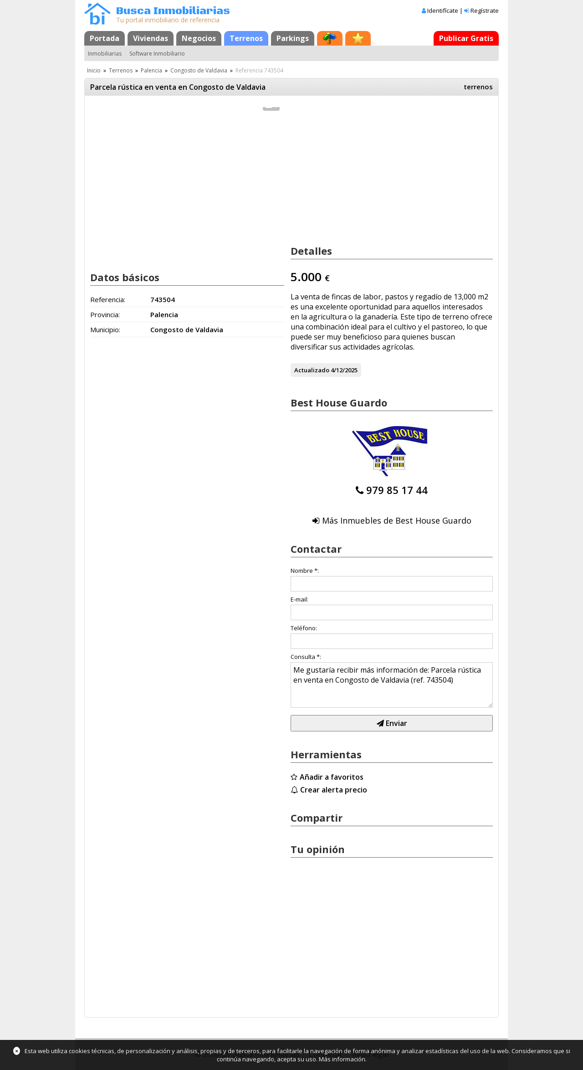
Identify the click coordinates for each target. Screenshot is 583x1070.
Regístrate (484, 10)
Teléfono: (304, 628)
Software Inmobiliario (157, 53)
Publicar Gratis (466, 38)
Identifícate (442, 10)
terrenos (478, 86)
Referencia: (107, 299)
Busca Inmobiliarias (173, 11)
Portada (104, 38)
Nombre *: (305, 570)
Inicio (94, 70)
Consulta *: (306, 657)
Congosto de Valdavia (198, 70)
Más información (342, 1059)
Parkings (292, 38)
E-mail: (299, 599)
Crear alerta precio (333, 790)
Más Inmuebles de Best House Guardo (396, 520)
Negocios (199, 38)
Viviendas (150, 38)
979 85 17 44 (397, 490)
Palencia (151, 70)
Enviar (392, 723)
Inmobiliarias (105, 53)
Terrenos (246, 38)
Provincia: (105, 314)
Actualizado (311, 370)
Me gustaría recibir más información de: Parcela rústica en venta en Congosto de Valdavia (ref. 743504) (392, 685)
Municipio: (105, 329)
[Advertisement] (187, 190)
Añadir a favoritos (331, 777)
